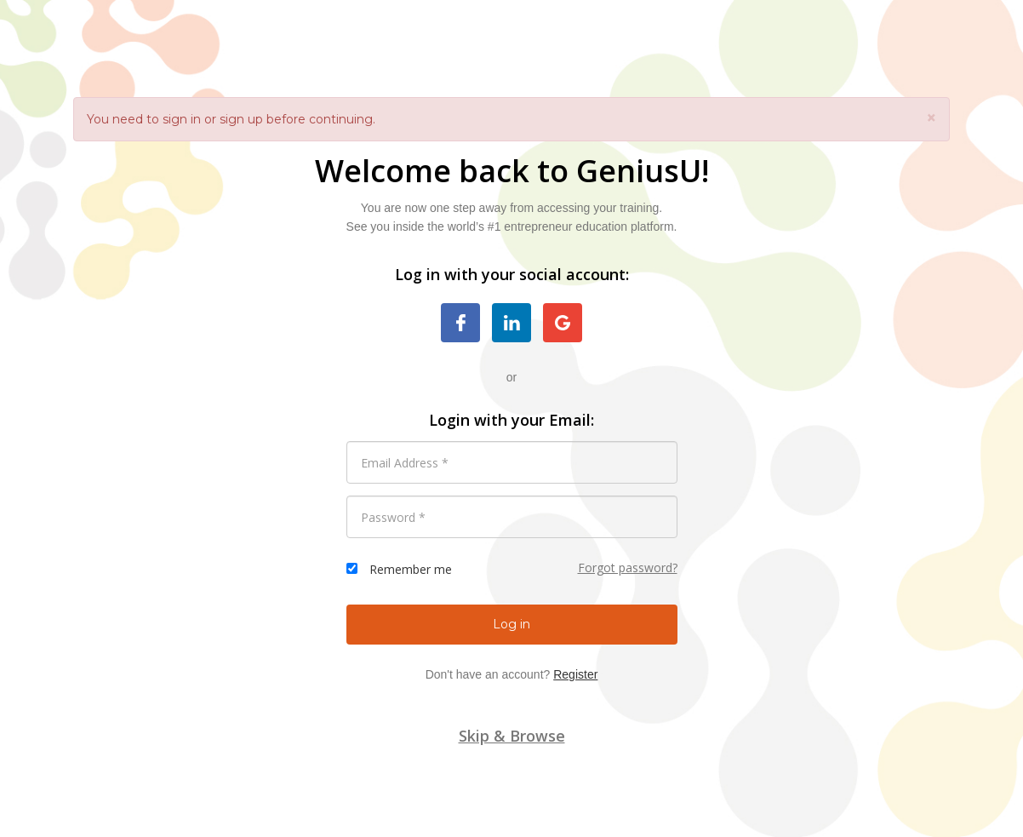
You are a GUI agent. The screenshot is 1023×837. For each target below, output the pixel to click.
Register (575, 674)
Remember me (410, 569)
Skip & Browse (512, 735)
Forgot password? (627, 567)
